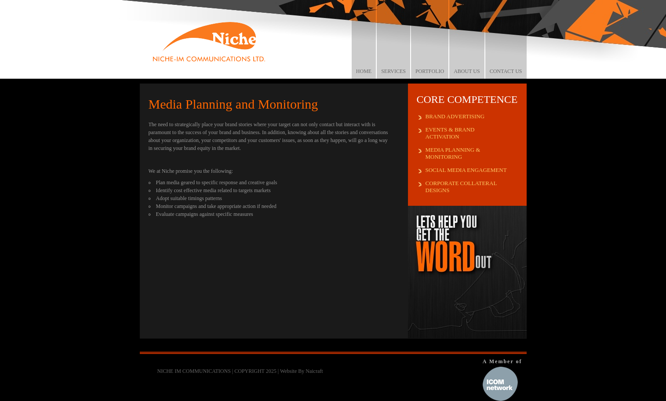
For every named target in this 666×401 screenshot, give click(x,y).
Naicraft (314, 371)
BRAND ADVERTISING (455, 116)
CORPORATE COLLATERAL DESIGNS (461, 186)
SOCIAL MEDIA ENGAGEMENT (466, 170)
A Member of (502, 379)
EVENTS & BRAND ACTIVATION (450, 133)
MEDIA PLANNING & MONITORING (453, 153)
